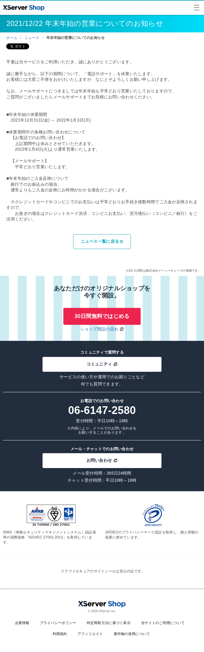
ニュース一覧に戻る (102, 241)
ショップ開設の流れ (99, 329)
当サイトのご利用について (163, 623)
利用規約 (60, 634)
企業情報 (22, 623)
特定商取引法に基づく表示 (109, 623)
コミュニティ (102, 364)
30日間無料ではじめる (101, 316)
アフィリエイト (90, 634)
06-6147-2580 (102, 410)
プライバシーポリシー (58, 623)
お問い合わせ (102, 460)
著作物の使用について (132, 634)
